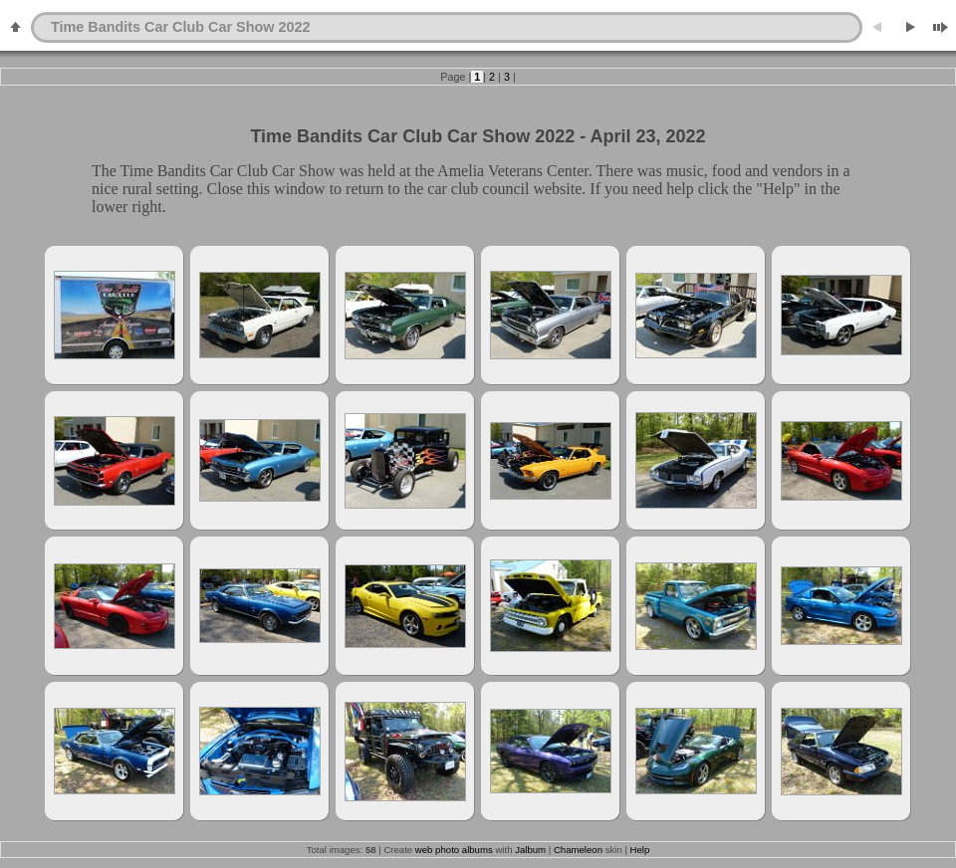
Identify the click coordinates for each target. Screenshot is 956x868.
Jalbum (530, 849)
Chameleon (578, 849)
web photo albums (454, 849)
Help (640, 849)
